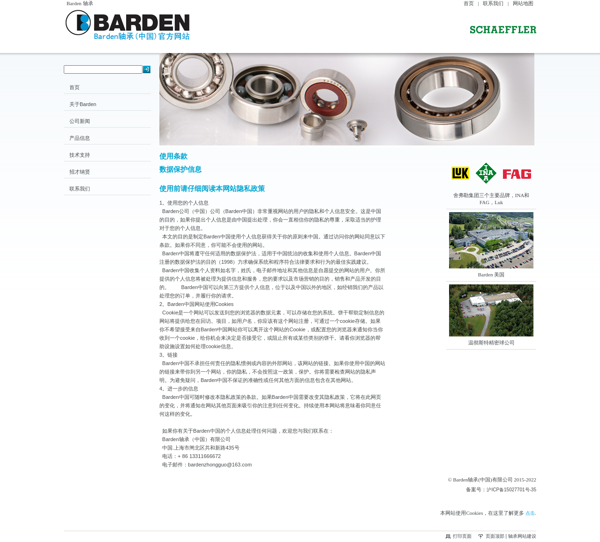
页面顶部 (495, 536)
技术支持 (79, 155)
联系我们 (493, 3)
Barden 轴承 (80, 3)
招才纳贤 (79, 172)
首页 (469, 3)
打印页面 (462, 536)
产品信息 (79, 138)
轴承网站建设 (522, 536)
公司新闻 (79, 121)
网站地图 (523, 3)
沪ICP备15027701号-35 (511, 489)
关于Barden (82, 104)
